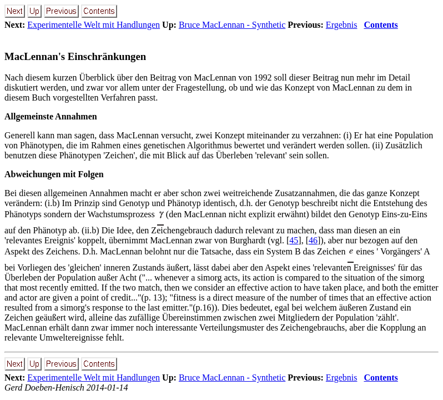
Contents (380, 24)
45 (293, 240)
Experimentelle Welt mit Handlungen (93, 24)
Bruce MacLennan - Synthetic (232, 24)
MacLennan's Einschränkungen (75, 56)
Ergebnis (342, 24)
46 (313, 240)
